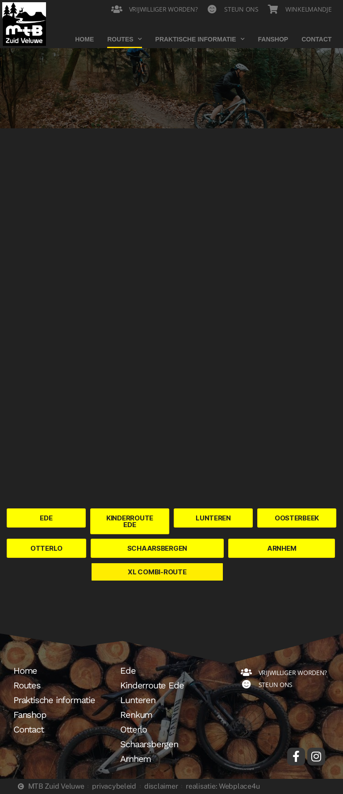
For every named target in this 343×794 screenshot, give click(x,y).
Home (84, 39)
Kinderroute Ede (152, 685)
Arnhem (135, 758)
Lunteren (137, 700)
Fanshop (273, 39)
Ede (127, 670)
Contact (316, 39)
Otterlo (133, 729)
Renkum (136, 714)
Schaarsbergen (149, 744)
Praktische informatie (200, 39)
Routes (124, 39)
